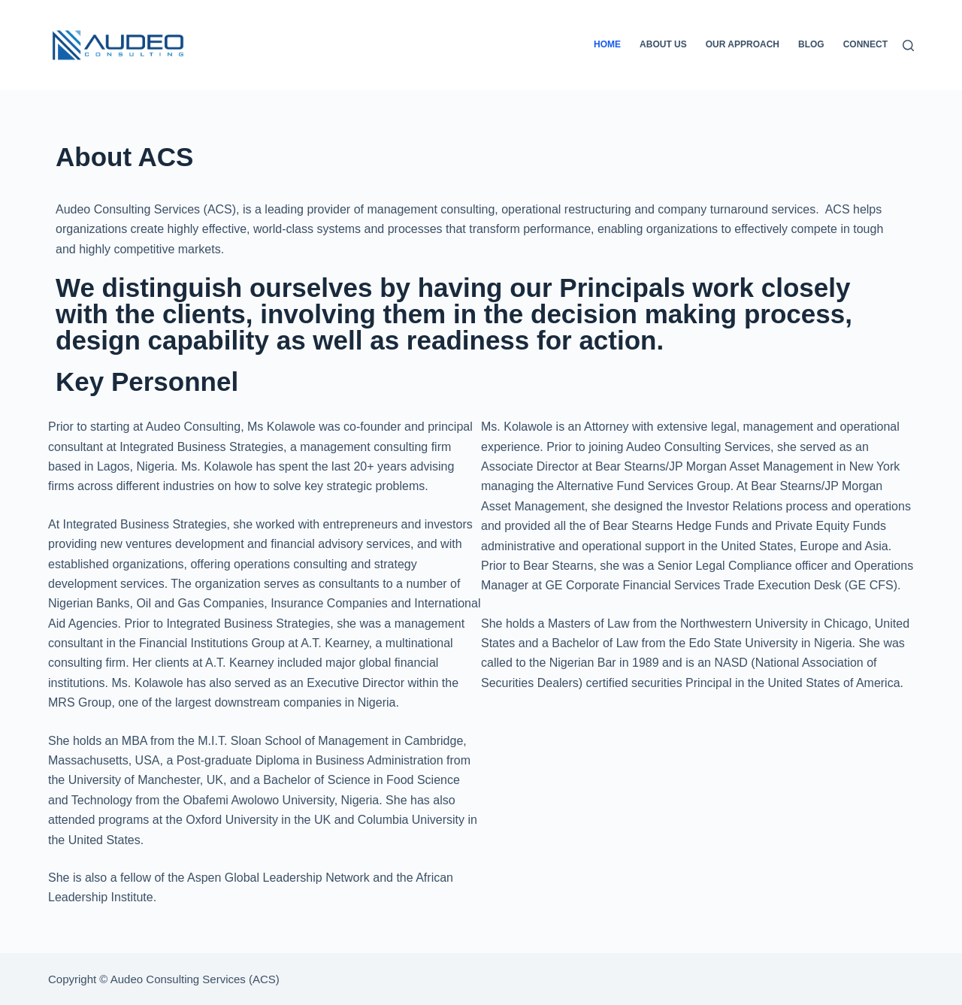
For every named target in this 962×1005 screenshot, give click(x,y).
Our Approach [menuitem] (742, 44)
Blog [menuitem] (811, 44)
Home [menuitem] (607, 44)
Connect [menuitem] (865, 44)
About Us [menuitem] (663, 44)
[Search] (908, 45)
